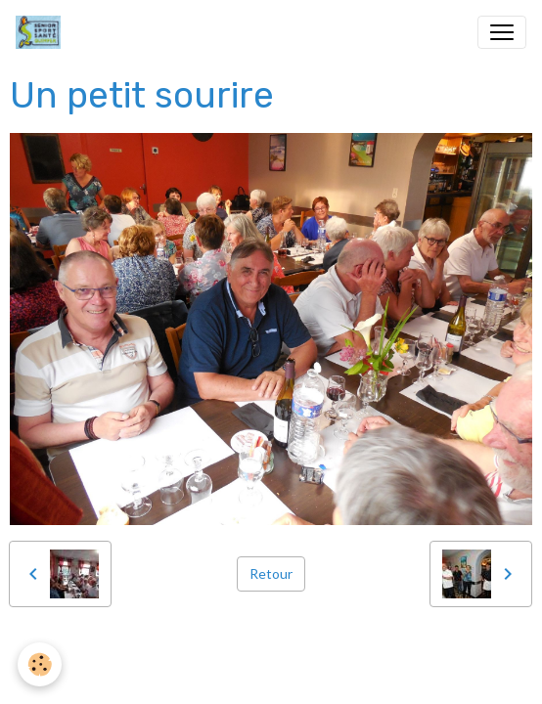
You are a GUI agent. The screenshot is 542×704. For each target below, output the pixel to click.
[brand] (42, 32)
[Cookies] (40, 664)
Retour (271, 573)
